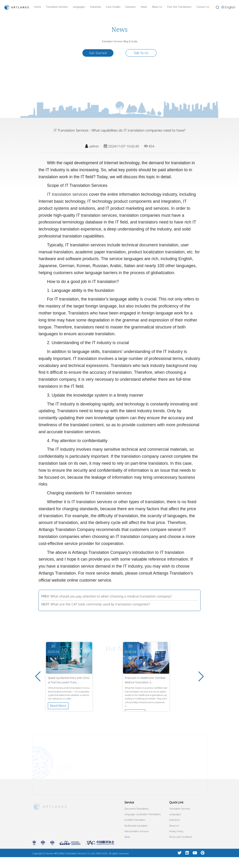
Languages (79, 6)
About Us (157, 6)
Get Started (98, 53)
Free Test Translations (179, 6)
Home (37, 6)
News (144, 6)
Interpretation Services (136, 831)
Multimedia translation (136, 825)
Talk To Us (141, 53)
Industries (95, 6)
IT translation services (67, 194)
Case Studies (113, 6)
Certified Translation (134, 819)
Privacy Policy (176, 831)
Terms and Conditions (180, 836)
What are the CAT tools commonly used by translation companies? (100, 604)
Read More (58, 702)
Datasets (130, 6)
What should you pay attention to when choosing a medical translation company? (111, 596)
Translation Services (57, 6)
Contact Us (203, 6)
